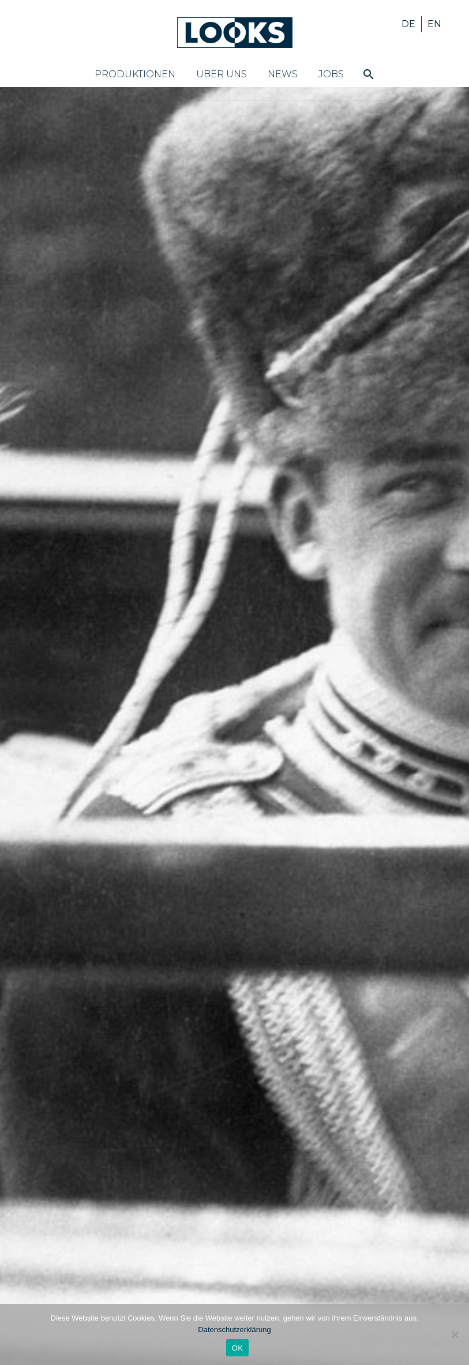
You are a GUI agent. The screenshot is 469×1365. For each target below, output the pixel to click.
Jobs (331, 74)
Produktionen (135, 74)
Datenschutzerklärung (234, 1329)
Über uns (221, 74)
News (283, 74)
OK (237, 1348)
